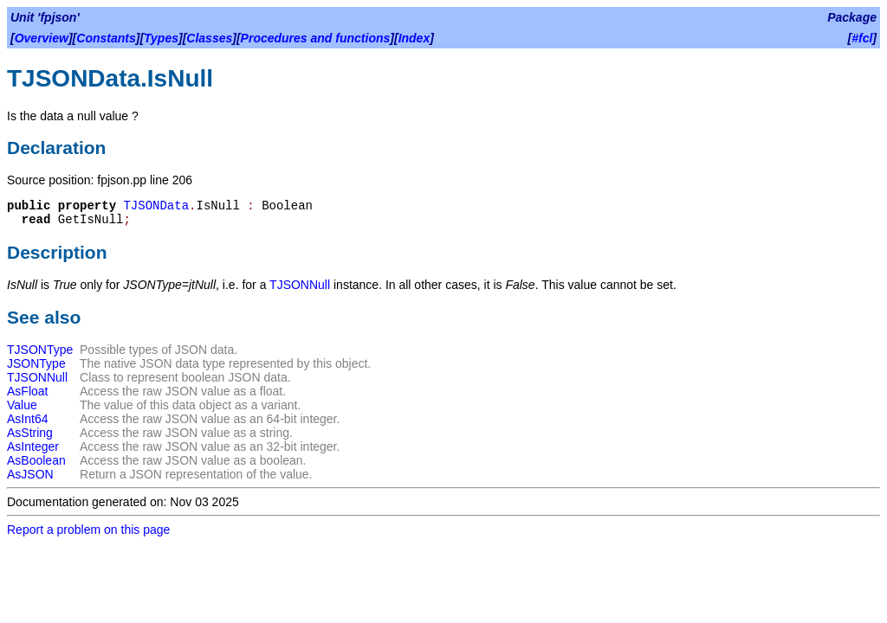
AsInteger (33, 446)
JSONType (36, 363)
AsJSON (30, 474)
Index (414, 38)
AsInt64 (27, 419)
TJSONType (40, 349)
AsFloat (27, 391)
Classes (209, 38)
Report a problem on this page (88, 529)
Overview (41, 38)
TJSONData (156, 206)
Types (161, 38)
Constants (105, 38)
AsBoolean (36, 460)
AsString (30, 433)
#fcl (861, 38)
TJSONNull (299, 285)
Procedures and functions (316, 38)
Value (22, 405)
